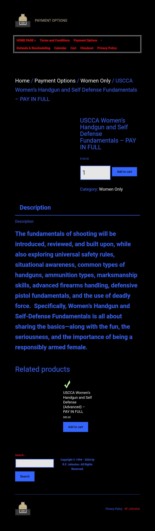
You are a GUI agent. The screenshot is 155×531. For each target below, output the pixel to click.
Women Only (95, 81)
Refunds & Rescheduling (33, 48)
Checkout (86, 48)
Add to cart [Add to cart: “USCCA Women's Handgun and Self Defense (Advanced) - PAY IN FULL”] (75, 427)
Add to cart (124, 172)
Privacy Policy (107, 48)
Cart (73, 48)
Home (22, 81)
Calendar (60, 48)
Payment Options (51, 20)
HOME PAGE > (26, 40)
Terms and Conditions (55, 40)
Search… (20, 455)
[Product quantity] (95, 173)
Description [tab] (35, 207)
